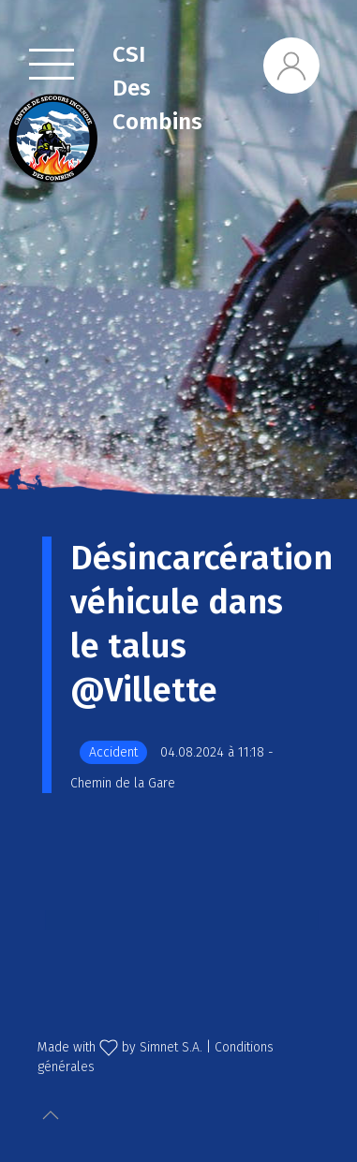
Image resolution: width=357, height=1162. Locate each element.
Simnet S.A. (171, 1047)
